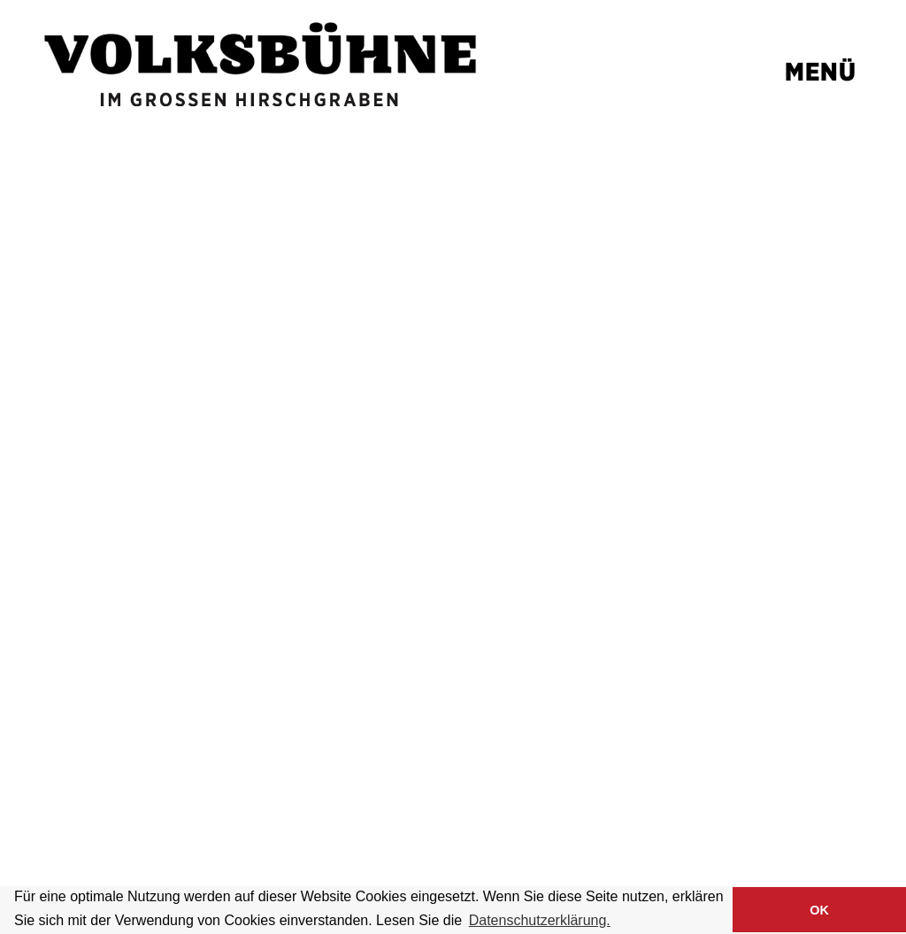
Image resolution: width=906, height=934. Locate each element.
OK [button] (819, 910)
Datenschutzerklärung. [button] (539, 920)
